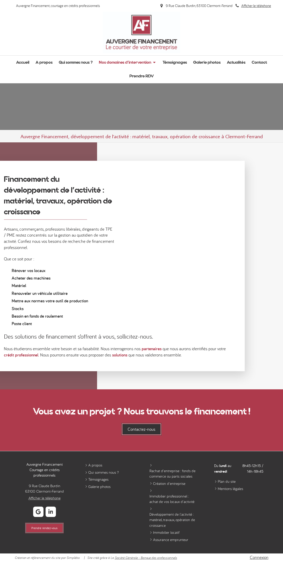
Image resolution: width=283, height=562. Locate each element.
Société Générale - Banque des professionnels (146, 558)
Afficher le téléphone (256, 5)
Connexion (259, 557)
